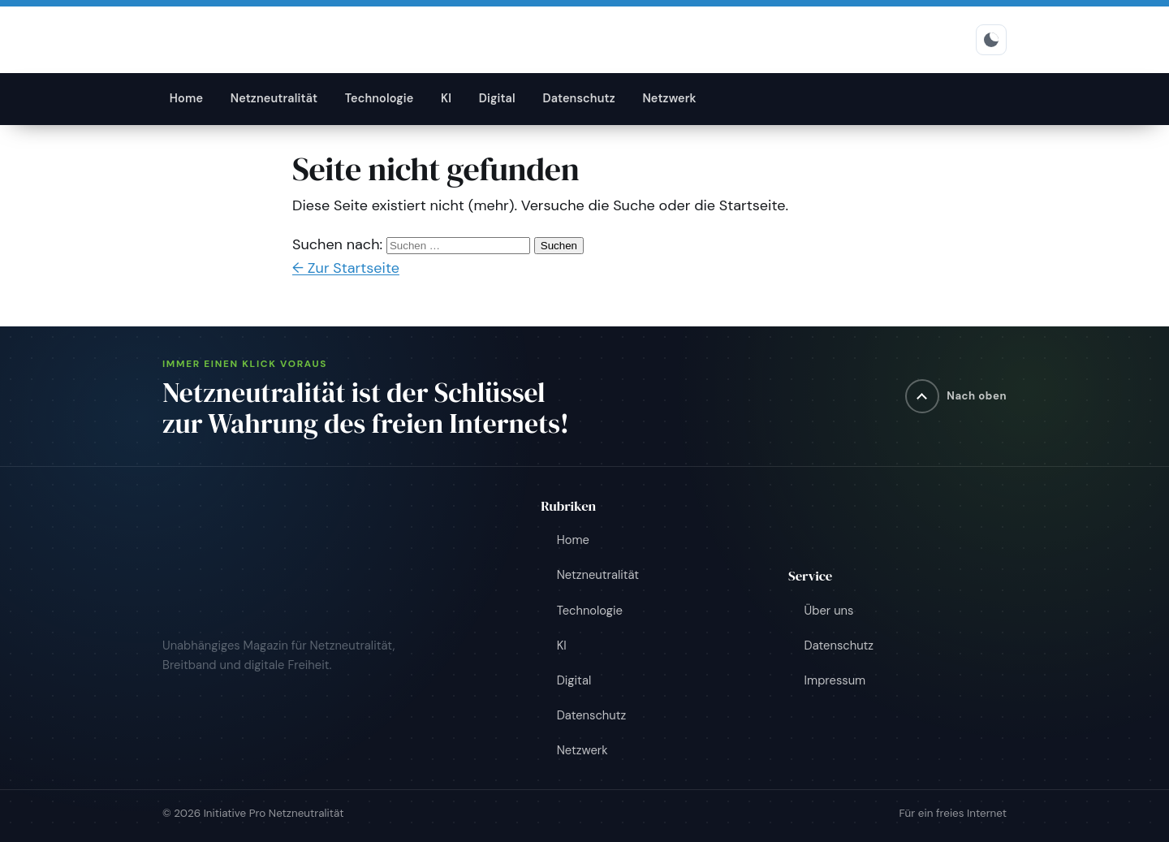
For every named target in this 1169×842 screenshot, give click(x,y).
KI (446, 98)
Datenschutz (578, 98)
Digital (497, 98)
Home (186, 98)
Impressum (835, 680)
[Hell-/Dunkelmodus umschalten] (991, 39)
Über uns (829, 610)
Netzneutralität (274, 98)
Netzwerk (669, 98)
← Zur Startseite (345, 268)
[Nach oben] (956, 396)
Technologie (379, 98)
